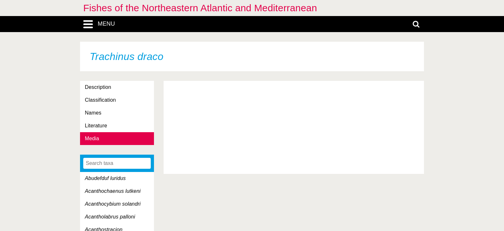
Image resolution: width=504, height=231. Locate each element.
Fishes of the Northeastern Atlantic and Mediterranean (200, 8)
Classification (100, 100)
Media (92, 138)
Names (93, 113)
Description (98, 87)
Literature (96, 125)
